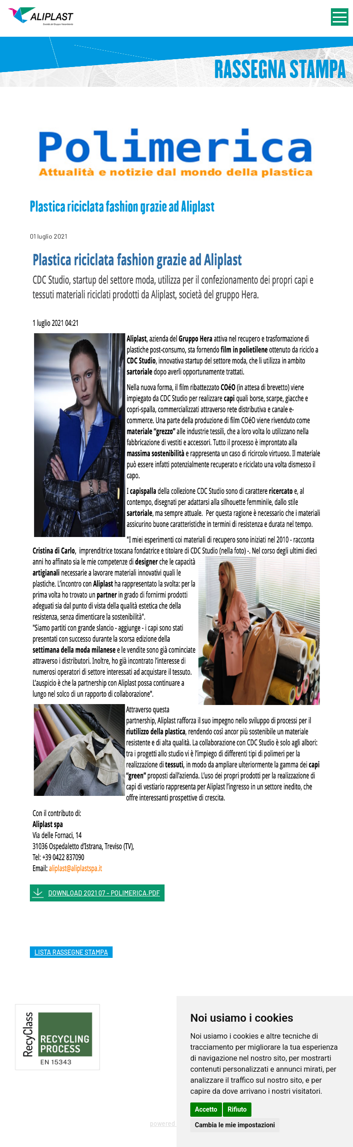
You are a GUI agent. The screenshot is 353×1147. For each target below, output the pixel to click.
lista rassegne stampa (71, 952)
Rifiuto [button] (237, 1109)
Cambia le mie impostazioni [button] (235, 1125)
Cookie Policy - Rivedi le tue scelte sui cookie (160, 1099)
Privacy (65, 1099)
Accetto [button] (206, 1109)
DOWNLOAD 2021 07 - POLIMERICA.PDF (104, 893)
